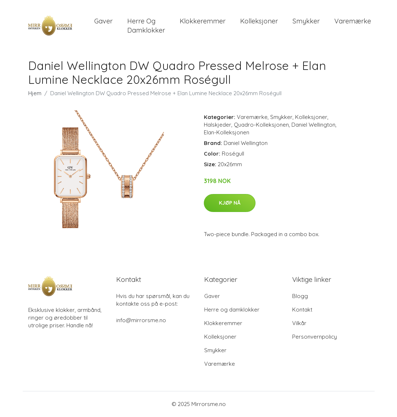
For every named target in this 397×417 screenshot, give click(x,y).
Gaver (103, 21)
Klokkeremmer (202, 21)
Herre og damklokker (146, 25)
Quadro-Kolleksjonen (261, 124)
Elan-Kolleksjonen (226, 132)
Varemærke (352, 21)
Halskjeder (217, 124)
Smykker (306, 21)
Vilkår (299, 323)
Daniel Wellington (313, 124)
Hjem (34, 93)
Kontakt (302, 309)
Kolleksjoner (259, 21)
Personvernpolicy (314, 337)
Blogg (300, 296)
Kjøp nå (229, 203)
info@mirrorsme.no (141, 320)
